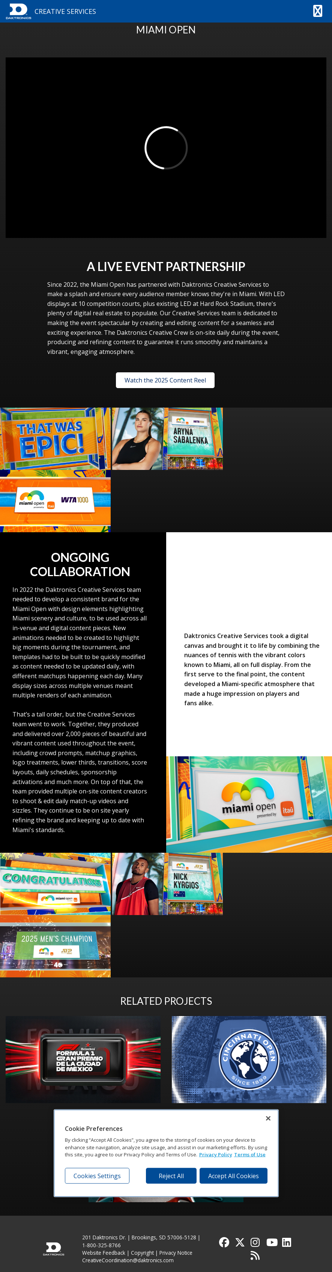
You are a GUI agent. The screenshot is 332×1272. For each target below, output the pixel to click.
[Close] (268, 1118)
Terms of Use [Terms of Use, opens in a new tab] (250, 1154)
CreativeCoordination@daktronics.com (128, 1260)
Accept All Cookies (233, 1175)
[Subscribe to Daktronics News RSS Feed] (256, 1257)
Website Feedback (103, 1252)
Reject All (171, 1175)
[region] (166, 1153)
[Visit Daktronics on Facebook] (225, 1244)
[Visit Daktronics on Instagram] (256, 1244)
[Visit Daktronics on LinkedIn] (288, 1244)
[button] (317, 11)
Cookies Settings (97, 1175)
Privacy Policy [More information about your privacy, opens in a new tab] (215, 1154)
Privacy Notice (175, 1252)
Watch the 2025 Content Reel (165, 380)
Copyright (142, 1252)
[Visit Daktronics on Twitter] (240, 1244)
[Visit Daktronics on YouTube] (272, 1244)
